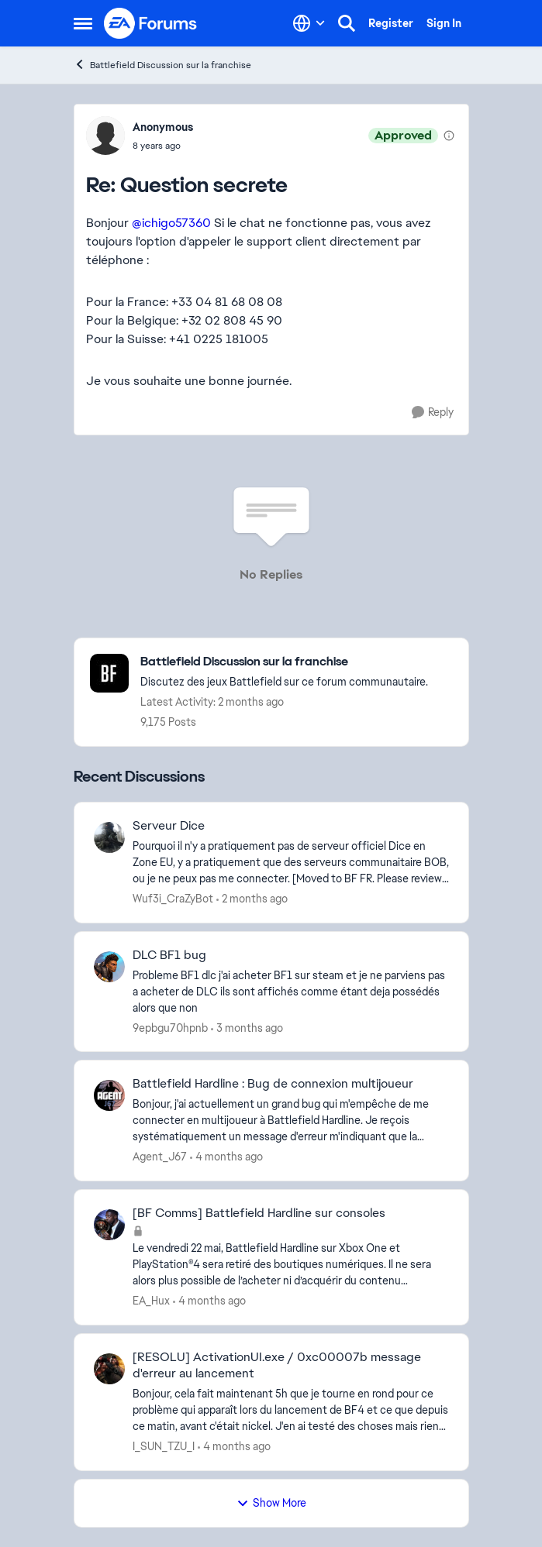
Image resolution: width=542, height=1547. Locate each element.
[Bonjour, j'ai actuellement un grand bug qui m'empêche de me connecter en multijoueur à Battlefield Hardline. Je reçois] (291, 1120)
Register (390, 23)
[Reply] (433, 412)
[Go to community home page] (151, 23)
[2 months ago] (252, 899)
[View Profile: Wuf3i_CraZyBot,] (109, 837)
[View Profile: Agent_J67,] (109, 1095)
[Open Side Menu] (83, 23)
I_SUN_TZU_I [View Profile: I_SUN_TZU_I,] (164, 1446)
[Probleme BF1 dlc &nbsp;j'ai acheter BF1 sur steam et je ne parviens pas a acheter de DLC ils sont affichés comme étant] (291, 991)
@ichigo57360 (171, 223)
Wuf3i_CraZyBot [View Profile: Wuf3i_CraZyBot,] (173, 899)
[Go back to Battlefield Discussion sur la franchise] (284, 662)
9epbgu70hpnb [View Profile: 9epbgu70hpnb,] (170, 1027)
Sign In (443, 23)
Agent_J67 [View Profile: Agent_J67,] (160, 1157)
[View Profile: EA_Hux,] (109, 1224)
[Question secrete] (163, 146)
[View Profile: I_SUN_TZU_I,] (109, 1368)
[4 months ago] (226, 1157)
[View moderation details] (449, 135)
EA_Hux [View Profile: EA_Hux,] (151, 1301)
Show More (271, 1503)
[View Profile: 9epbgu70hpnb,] (109, 966)
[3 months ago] (247, 1027)
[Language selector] (309, 23)
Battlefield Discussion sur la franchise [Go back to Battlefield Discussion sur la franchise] (162, 64)
